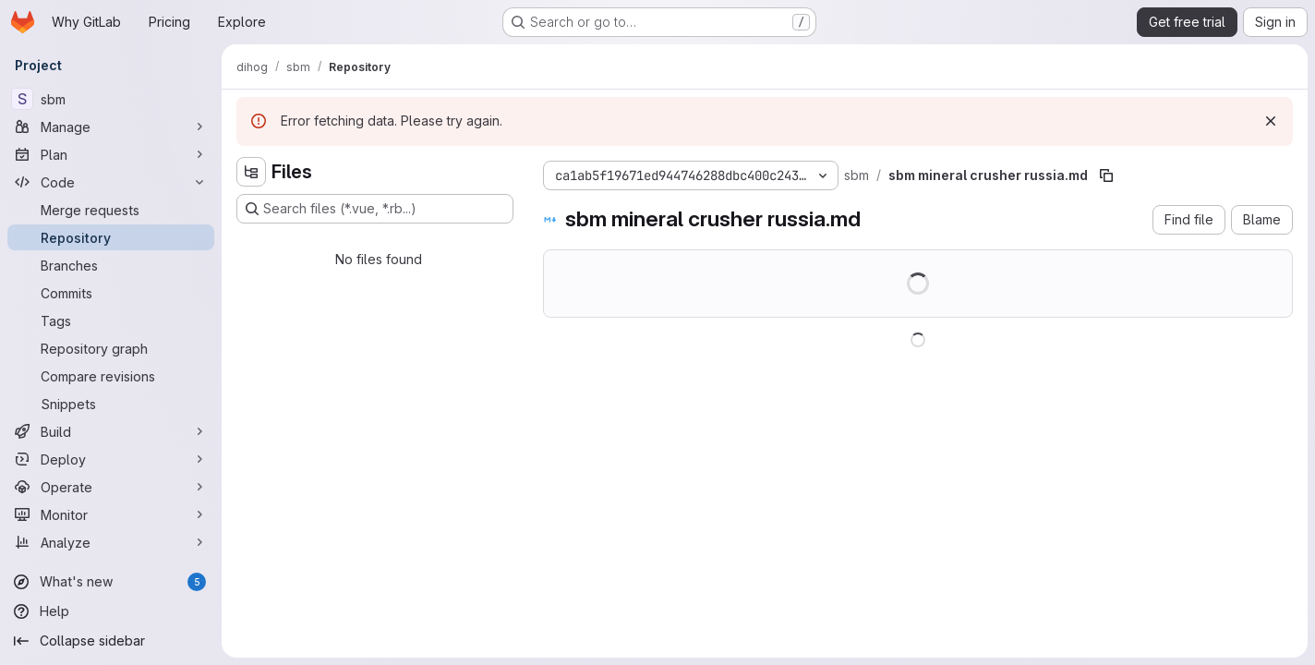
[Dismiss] (1271, 121)
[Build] (110, 431)
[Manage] (110, 126)
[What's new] (110, 582)
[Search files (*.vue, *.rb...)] (374, 209)
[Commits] (110, 293)
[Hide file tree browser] (251, 172)
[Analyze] (110, 542)
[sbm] (110, 99)
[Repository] (110, 237)
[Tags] (110, 320)
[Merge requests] (110, 210)
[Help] (110, 611)
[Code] (110, 182)
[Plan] (110, 154)
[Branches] (110, 265)
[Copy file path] (1106, 175)
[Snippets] (110, 404)
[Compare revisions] (110, 376)
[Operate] (110, 487)
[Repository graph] (110, 348)
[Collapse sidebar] (110, 641)
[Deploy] (110, 459)
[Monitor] (110, 514)
